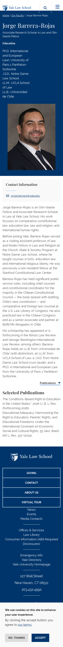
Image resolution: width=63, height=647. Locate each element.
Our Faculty (17, 15)
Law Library (31, 534)
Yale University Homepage (31, 564)
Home (6, 15)
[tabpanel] (31, 416)
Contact (31, 482)
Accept (40, 637)
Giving (31, 473)
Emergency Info (31, 555)
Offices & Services (31, 530)
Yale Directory (31, 560)
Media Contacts (31, 518)
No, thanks (16, 637)
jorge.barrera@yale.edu (25, 195)
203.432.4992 (31, 590)
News (31, 509)
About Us (31, 492)
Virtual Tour (31, 502)
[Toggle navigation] (57, 7)
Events (31, 514)
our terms (25, 624)
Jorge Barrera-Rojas (37, 15)
